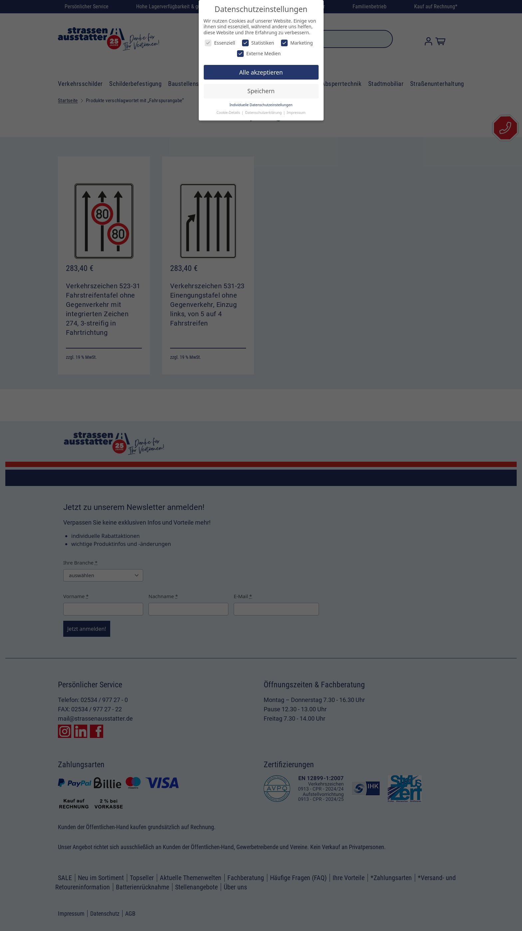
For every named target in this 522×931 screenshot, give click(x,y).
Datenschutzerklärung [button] (264, 112)
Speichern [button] (261, 91)
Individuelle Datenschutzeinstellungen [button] (261, 105)
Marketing (297, 43)
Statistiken (258, 43)
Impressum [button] (296, 112)
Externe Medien (259, 53)
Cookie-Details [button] (228, 112)
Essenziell (220, 43)
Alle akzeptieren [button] (261, 72)
